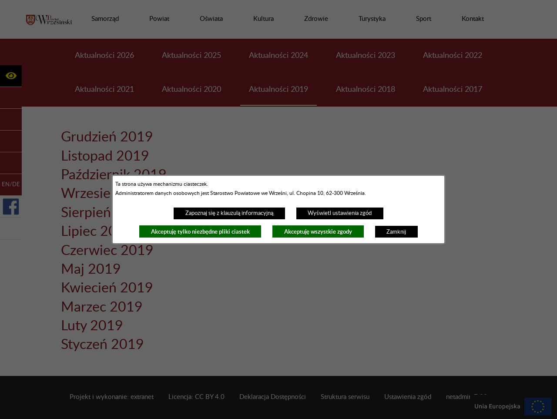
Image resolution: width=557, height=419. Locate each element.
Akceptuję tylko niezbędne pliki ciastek (200, 231)
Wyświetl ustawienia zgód (340, 213)
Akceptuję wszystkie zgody (318, 231)
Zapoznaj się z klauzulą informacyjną (229, 213)
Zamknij (396, 232)
